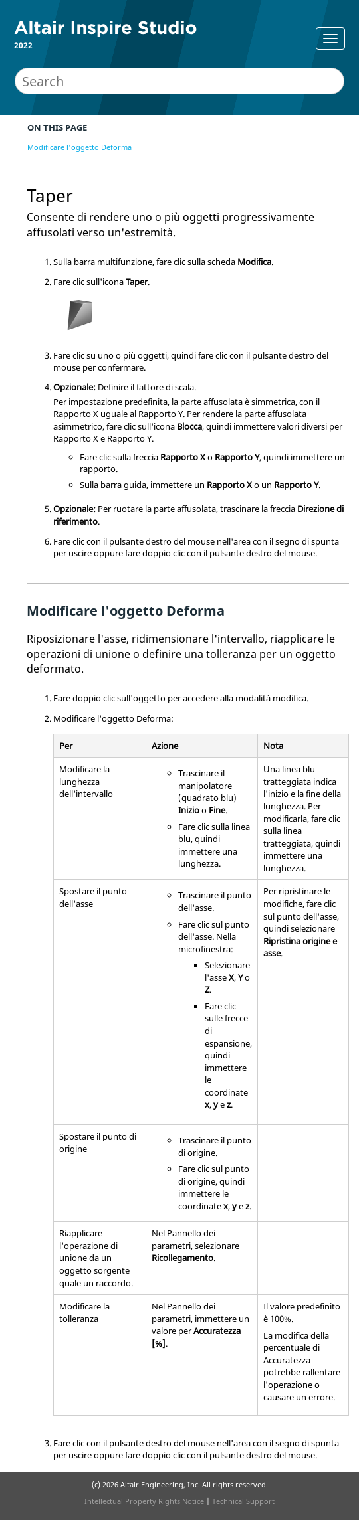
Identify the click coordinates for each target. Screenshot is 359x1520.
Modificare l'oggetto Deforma (79, 147)
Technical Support (243, 1501)
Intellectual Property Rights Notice (144, 1501)
